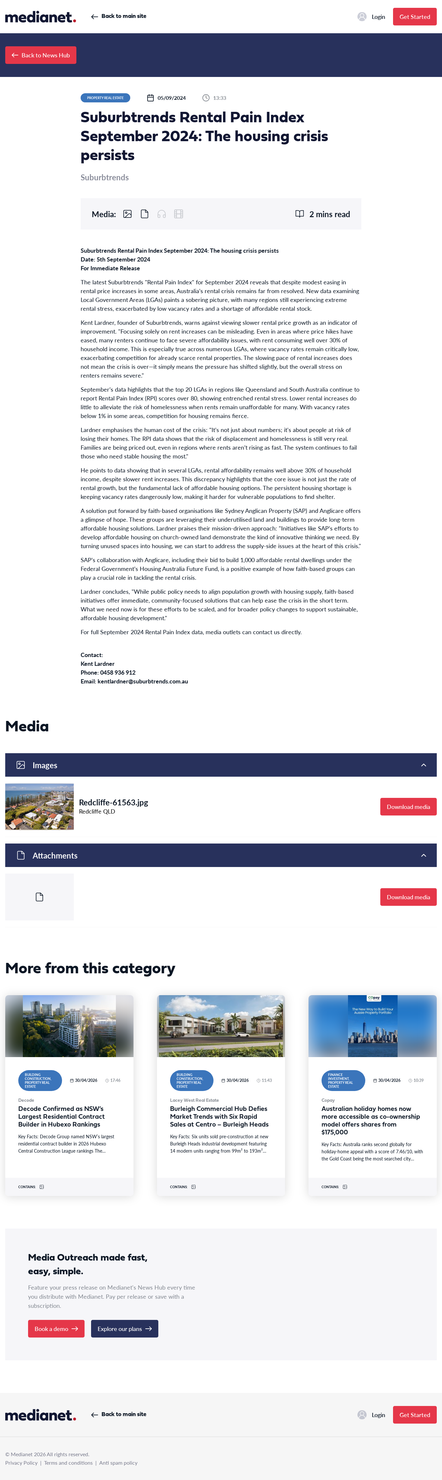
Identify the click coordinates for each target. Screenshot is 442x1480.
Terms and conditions (68, 1462)
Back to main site (118, 16)
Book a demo (56, 1328)
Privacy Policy (21, 1462)
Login (371, 16)
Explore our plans (125, 1328)
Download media (408, 806)
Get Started (415, 16)
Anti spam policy (118, 1462)
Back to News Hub (41, 55)
